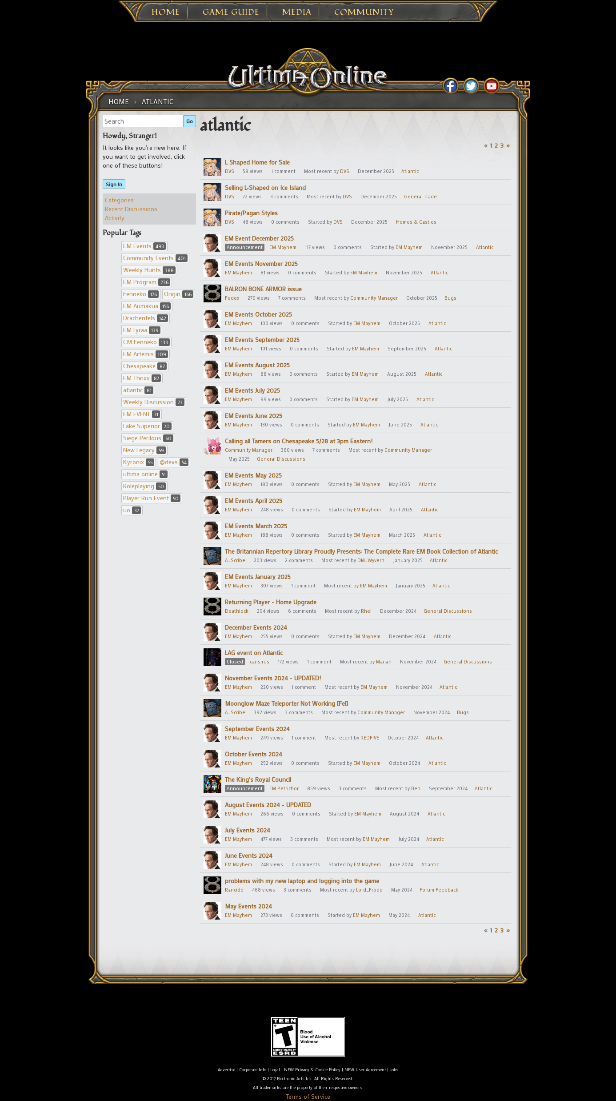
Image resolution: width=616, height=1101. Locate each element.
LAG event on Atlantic (254, 652)
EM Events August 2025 (257, 365)
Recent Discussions (131, 209)
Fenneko (141, 293)
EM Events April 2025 (253, 500)
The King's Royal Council (258, 779)
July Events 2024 (247, 830)
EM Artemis (145, 354)
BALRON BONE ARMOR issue (263, 289)
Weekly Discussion (153, 402)
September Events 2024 (257, 728)
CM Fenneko (146, 342)
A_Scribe (235, 560)
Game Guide (231, 12)
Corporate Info (252, 1070)
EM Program (146, 281)
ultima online (145, 474)
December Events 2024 (256, 627)
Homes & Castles (416, 222)
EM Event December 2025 (259, 238)
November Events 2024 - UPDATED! (273, 678)
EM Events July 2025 (252, 390)
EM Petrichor (284, 788)
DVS (229, 171)
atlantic (138, 390)
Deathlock (236, 611)
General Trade (420, 196)
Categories (119, 200)
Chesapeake (145, 366)
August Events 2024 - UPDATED (268, 804)
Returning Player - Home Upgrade (270, 602)
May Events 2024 (248, 906)
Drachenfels (145, 317)
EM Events (144, 245)
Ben (415, 788)
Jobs (394, 1070)
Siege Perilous (148, 438)
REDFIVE (369, 738)
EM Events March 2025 (256, 526)
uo (132, 510)
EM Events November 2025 (261, 263)
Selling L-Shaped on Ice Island (265, 187)
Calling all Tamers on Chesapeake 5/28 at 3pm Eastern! (298, 441)
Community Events (155, 257)
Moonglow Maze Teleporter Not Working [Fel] (286, 703)
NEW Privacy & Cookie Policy (312, 1070)
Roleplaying (144, 486)
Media (297, 12)
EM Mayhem (282, 247)
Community (364, 12)
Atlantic (410, 171)
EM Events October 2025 (258, 314)
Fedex (232, 298)
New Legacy (144, 450)
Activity (114, 217)
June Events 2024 (248, 855)
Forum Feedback (439, 890)
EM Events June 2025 (253, 415)
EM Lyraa (141, 329)
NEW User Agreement (365, 1070)
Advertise (226, 1070)
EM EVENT (141, 414)
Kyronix (138, 462)
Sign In (114, 184)
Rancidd (234, 890)
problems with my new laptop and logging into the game (302, 880)
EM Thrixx (142, 378)
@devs (174, 462)
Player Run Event (151, 498)
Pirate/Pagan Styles (251, 213)
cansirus (259, 662)
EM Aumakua (147, 305)
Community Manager (374, 298)
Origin (178, 293)
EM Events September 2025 (262, 339)
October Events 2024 (253, 754)
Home (166, 12)
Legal (275, 1070)
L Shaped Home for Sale (257, 162)
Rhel (366, 611)
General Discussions (281, 459)
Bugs (450, 298)
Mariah (384, 662)
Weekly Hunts (149, 269)
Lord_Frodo (369, 890)
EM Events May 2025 (253, 475)
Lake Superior (147, 426)
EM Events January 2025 (258, 576)
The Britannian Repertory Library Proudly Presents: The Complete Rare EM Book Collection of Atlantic (361, 551)
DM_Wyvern (370, 560)
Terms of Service (308, 1096)
